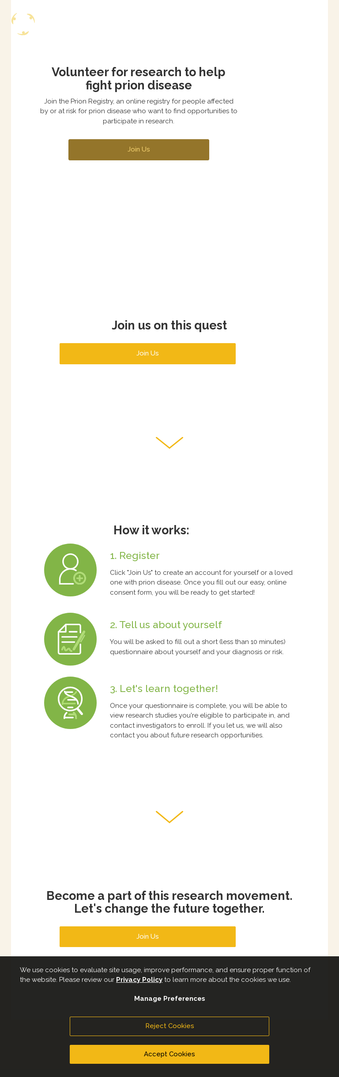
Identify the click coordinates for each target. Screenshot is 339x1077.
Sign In (224, 43)
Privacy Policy (139, 980)
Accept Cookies (169, 1054)
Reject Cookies (169, 1026)
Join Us (272, 45)
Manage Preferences (169, 999)
